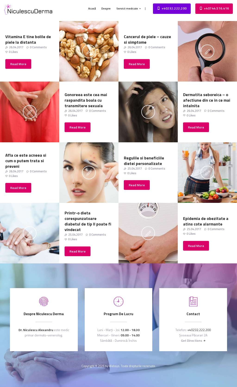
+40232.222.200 (199, 329)
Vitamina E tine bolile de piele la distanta (28, 39)
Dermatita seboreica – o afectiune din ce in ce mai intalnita (206, 100)
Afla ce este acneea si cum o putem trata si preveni (25, 160)
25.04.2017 (135, 168)
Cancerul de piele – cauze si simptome (147, 39)
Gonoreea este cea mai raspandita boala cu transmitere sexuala (86, 100)
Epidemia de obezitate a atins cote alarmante (205, 221)
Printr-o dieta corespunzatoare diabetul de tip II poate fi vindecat (88, 221)
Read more (18, 63)
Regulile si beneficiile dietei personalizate (144, 160)
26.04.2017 (16, 47)
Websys (114, 366)
